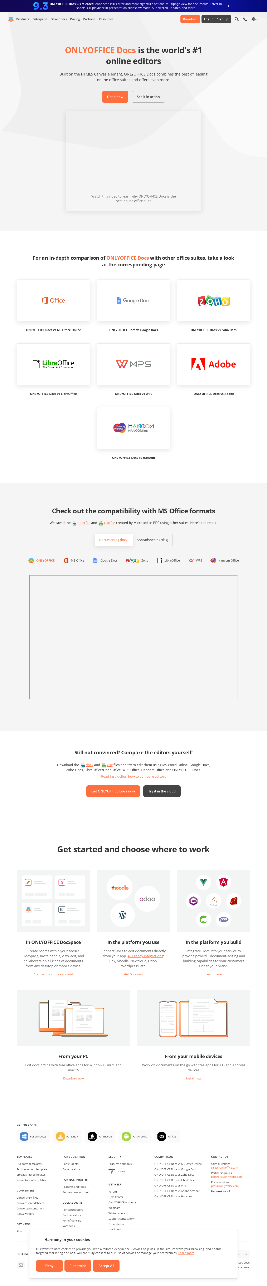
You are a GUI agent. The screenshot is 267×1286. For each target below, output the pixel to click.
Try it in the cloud (162, 791)
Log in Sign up (216, 19)
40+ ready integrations (145, 956)
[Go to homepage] (11, 19)
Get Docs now (133, 974)
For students (70, 1164)
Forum (112, 1191)
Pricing (75, 19)
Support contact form (121, 1219)
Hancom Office (228, 560)
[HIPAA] (111, 1172)
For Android (139, 1136)
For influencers (72, 1220)
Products (22, 19)
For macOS (105, 1136)
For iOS (172, 1136)
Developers (59, 19)
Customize (77, 1265)
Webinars (114, 1208)
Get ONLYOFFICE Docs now (113, 791)
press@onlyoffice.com (225, 1186)
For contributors (73, 1210)
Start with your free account (53, 974)
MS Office (77, 560)
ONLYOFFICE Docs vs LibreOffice (174, 1180)
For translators (72, 1215)
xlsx (110, 765)
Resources (106, 19)
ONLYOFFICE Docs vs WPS (170, 1185)
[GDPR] (121, 1172)
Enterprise (40, 19)
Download (190, 19)
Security (115, 1157)
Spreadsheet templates (31, 1174)
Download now (73, 1078)
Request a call (220, 1191)
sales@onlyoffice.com (224, 1167)
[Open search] (236, 19)
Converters (25, 1190)
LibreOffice (172, 560)
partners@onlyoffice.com (227, 1177)
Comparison (163, 1157)
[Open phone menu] (245, 19)
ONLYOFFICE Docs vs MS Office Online (178, 1164)
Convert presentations (31, 1208)
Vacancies (69, 1226)
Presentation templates (31, 1180)
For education (74, 1157)
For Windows (38, 1136)
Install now (193, 1078)
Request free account (76, 1192)
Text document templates (33, 1169)
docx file (83, 522)
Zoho (144, 560)
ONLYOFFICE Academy (122, 1202)
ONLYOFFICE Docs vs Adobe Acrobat (177, 1191)
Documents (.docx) (113, 540)
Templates (24, 1157)
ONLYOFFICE (45, 560)
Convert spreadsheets (30, 1203)
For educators (71, 1169)
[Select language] (255, 19)
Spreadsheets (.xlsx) (152, 540)
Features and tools (74, 1187)
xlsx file (109, 522)
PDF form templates (29, 1164)
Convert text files (27, 1197)
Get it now (115, 96)
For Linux (72, 1136)
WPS (199, 560)
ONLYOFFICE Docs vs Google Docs (175, 1169)
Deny (49, 1265)
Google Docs (109, 560)
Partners (89, 19)
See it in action (148, 96)
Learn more (214, 974)
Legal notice (115, 1229)
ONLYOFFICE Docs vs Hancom (173, 1196)
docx (89, 765)
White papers (116, 1213)
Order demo (116, 1224)
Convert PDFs (25, 1214)
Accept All (106, 1265)
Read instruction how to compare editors (133, 776)
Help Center (115, 1197)
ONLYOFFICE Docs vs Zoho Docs (174, 1174)
